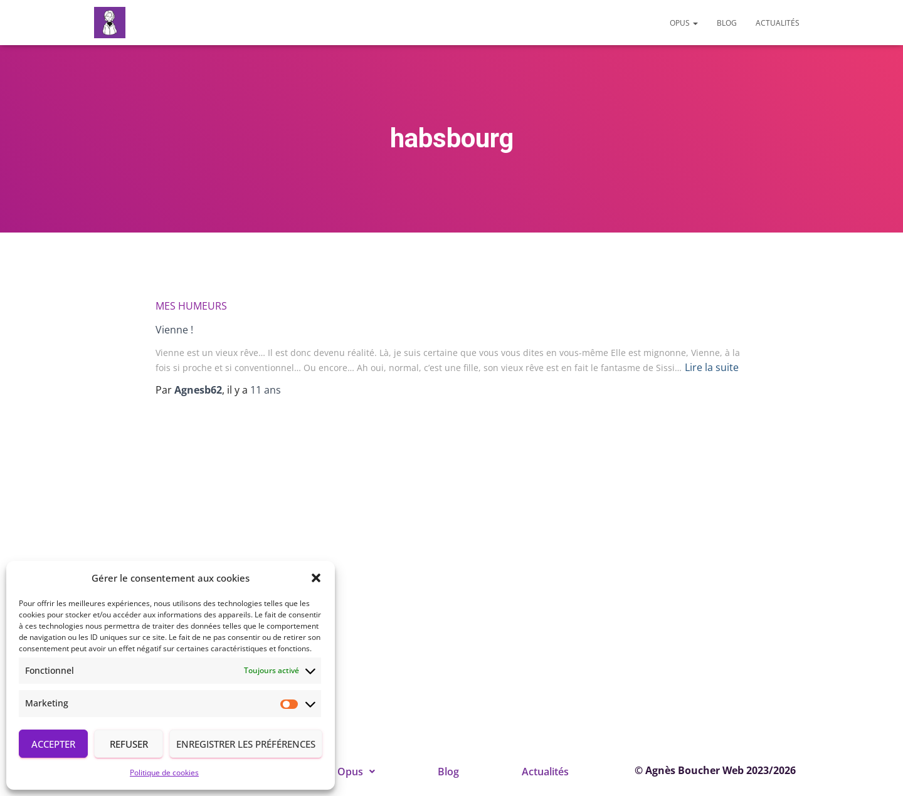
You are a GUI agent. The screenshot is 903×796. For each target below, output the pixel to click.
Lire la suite (712, 367)
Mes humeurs (191, 306)
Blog (727, 23)
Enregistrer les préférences (245, 744)
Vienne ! (174, 330)
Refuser (129, 744)
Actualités (778, 23)
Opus (684, 23)
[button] (316, 578)
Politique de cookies (164, 772)
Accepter (53, 744)
